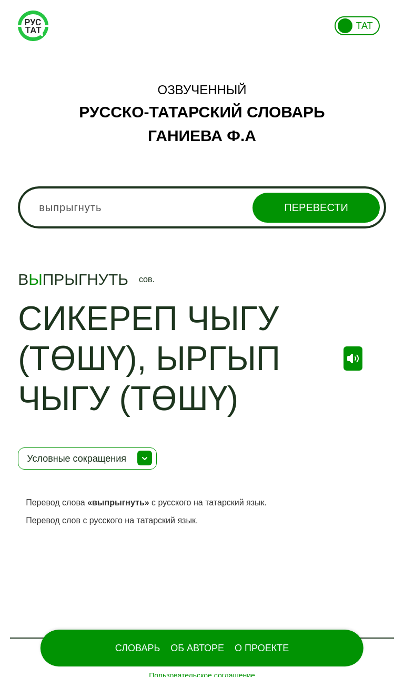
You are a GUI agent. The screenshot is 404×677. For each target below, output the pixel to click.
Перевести (316, 207)
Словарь (137, 648)
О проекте (262, 648)
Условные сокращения (76, 458)
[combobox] (202, 207)
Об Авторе (197, 648)
